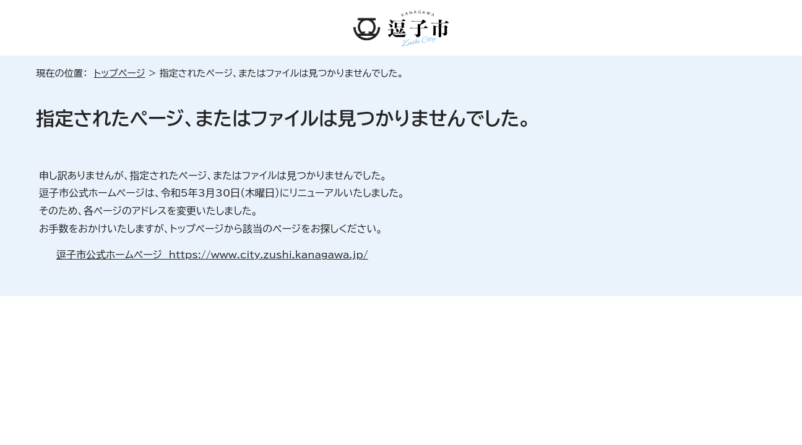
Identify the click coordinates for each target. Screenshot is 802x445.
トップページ (119, 73)
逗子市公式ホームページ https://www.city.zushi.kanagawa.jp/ (212, 255)
